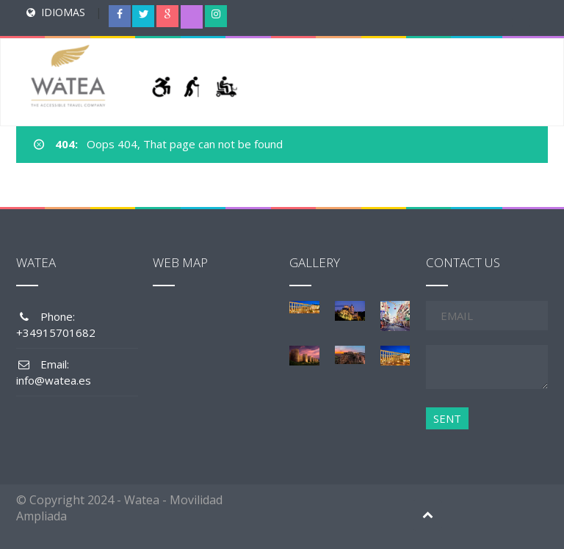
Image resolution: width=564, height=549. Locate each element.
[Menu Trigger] (521, 25)
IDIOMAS (63, 12)
